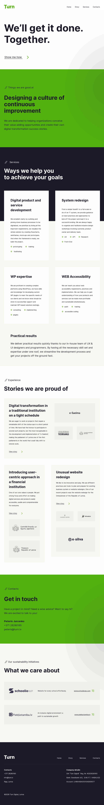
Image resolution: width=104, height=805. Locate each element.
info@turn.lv (8, 778)
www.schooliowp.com (84, 691)
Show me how (16, 57)
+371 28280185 (13, 625)
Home (69, 7)
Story (77, 7)
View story (16, 452)
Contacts (96, 7)
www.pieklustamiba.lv (84, 714)
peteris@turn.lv (12, 629)
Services (86, 7)
